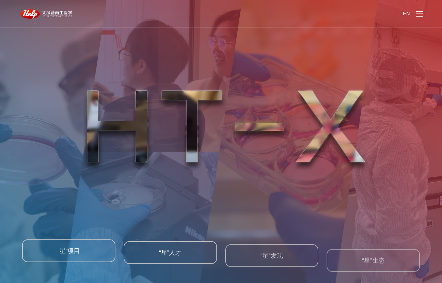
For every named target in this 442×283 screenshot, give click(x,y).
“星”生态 (373, 269)
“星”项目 (68, 253)
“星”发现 (272, 261)
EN (406, 13)
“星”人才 (170, 256)
